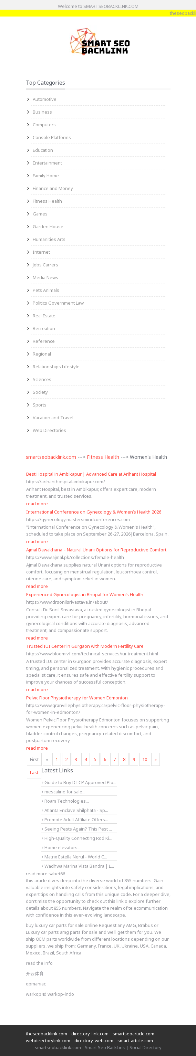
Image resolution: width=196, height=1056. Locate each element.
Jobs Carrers (45, 265)
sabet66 (57, 873)
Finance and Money (53, 188)
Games (40, 214)
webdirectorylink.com (48, 1040)
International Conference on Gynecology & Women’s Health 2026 (93, 512)
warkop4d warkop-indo (50, 994)
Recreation (44, 328)
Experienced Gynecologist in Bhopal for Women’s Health (84, 594)
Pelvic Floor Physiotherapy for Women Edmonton (77, 698)
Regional (42, 354)
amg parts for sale (78, 932)
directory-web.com (93, 1040)
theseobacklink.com (46, 1034)
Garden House (48, 226)
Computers (44, 125)
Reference (44, 341)
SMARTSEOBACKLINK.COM (110, 6)
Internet (41, 252)
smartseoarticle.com (133, 1034)
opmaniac (36, 984)
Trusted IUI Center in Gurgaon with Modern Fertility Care (85, 646)
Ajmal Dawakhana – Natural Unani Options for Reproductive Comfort (96, 550)
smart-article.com (135, 1040)
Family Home (46, 175)
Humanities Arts (49, 239)
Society (40, 392)
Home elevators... (61, 847)
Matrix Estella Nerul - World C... (74, 857)
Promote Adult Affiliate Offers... (75, 819)
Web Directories (49, 430)
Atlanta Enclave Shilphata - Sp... (75, 810)
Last (34, 772)
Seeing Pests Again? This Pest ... (77, 829)
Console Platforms (52, 137)
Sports (40, 405)
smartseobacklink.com (51, 457)
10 (144, 759)
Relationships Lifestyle (56, 366)
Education (43, 150)
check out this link (105, 901)
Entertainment (47, 163)
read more (37, 503)
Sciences (42, 379)
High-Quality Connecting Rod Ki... (77, 838)
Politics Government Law (58, 303)
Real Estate (44, 316)
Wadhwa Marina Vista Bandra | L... (78, 866)
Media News (45, 277)
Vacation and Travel (53, 417)
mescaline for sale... (63, 792)
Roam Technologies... (65, 801)
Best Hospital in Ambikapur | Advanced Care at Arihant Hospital (91, 474)
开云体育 (35, 973)
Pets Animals (46, 290)
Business (42, 112)
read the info (39, 963)
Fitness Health (47, 201)
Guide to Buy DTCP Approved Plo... (79, 782)
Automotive (44, 99)
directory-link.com (90, 1034)
